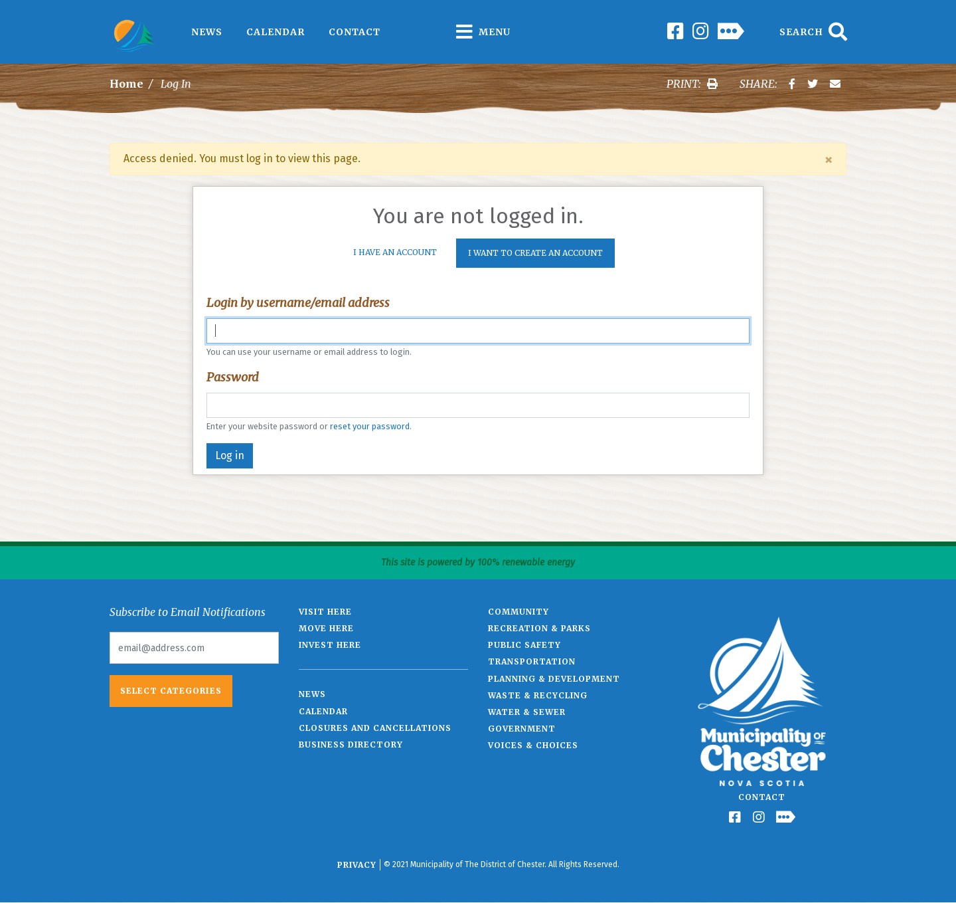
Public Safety (524, 645)
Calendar (275, 32)
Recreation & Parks (539, 628)
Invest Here (330, 645)
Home (126, 83)
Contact (354, 32)
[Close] (828, 159)
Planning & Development (554, 679)
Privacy (356, 865)
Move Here (326, 628)
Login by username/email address (298, 302)
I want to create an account (535, 253)
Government (522, 729)
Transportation (532, 661)
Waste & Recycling (538, 695)
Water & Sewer (527, 712)
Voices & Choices (533, 745)
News (206, 32)
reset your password (370, 426)
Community (518, 612)
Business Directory (351, 745)
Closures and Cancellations (375, 728)
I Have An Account (395, 252)
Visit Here (325, 612)
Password (232, 377)
